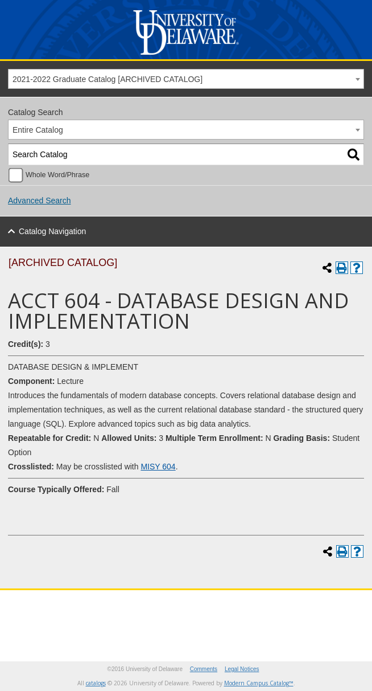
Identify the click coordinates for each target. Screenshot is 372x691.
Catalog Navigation (52, 231)
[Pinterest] (162, 616)
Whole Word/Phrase (57, 175)
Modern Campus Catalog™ (259, 683)
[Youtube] (140, 616)
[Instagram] (119, 616)
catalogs (96, 683)
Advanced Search (39, 200)
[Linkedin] (183, 616)
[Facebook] (97, 616)
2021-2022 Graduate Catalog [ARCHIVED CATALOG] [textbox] (107, 79)
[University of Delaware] (186, 55)
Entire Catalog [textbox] (38, 129)
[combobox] (186, 79)
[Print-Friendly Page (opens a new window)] (342, 267)
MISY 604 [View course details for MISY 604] (157, 466)
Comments (203, 669)
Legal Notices (242, 669)
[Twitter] (75, 616)
